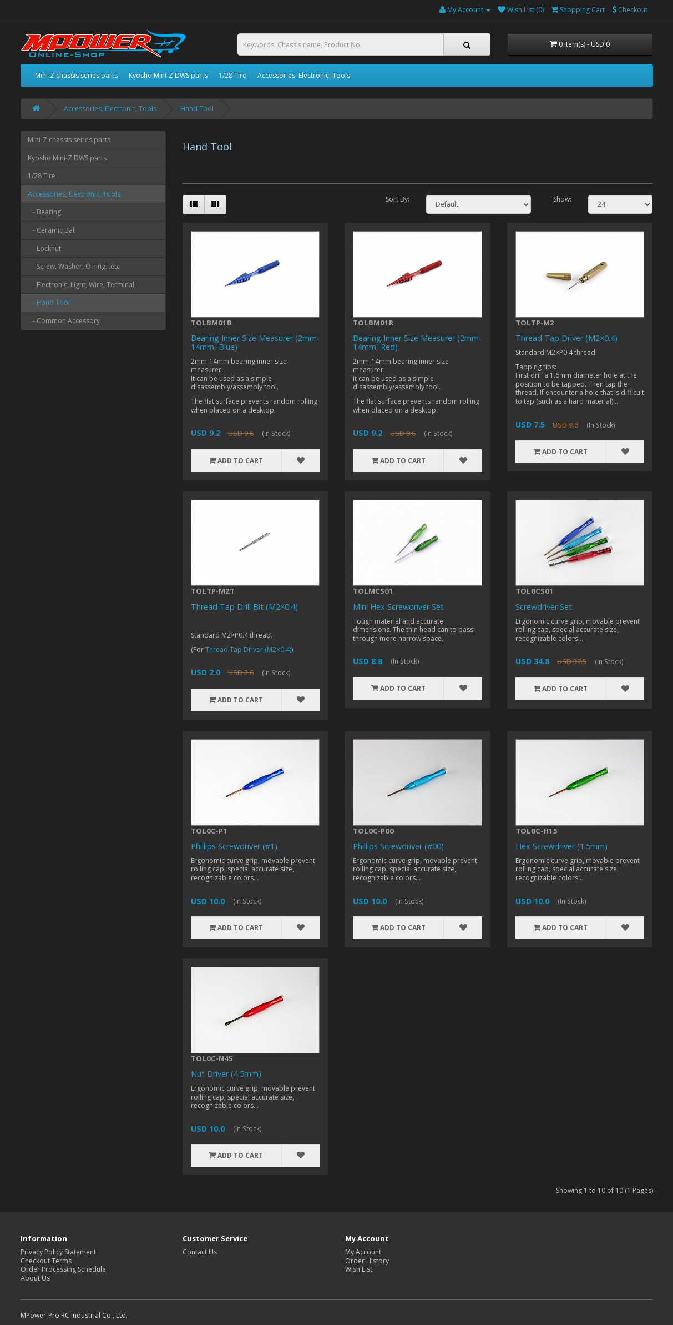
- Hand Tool (49, 302)
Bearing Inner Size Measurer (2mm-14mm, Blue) (255, 342)
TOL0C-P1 (209, 831)
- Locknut (44, 248)
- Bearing (44, 212)
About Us (35, 1278)
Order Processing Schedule (63, 1269)
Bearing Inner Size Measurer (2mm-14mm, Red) (417, 342)
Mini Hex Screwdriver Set (398, 606)
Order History (367, 1261)
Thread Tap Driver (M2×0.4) (566, 338)
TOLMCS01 (373, 591)
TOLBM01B (211, 323)
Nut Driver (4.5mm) (226, 1073)
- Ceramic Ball (52, 230)
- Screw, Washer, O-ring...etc (74, 266)
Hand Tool (197, 108)
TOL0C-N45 (212, 1058)
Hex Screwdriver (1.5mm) (561, 846)
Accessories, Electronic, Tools (303, 75)
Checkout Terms (46, 1261)
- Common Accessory (64, 320)
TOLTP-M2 (534, 323)
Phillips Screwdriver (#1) (234, 846)
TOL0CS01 (534, 591)
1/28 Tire (232, 75)
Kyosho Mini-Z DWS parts (168, 75)
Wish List (358, 1269)
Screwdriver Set (543, 606)
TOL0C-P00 (373, 831)
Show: (562, 199)
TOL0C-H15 (536, 831)
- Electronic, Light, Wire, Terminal (81, 284)
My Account (363, 1252)
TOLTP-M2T (213, 591)
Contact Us (200, 1252)
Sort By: (397, 199)
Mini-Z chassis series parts (76, 75)
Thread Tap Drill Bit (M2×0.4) (244, 606)
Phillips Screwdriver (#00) (398, 846)
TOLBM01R (373, 323)
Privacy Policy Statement (58, 1252)
